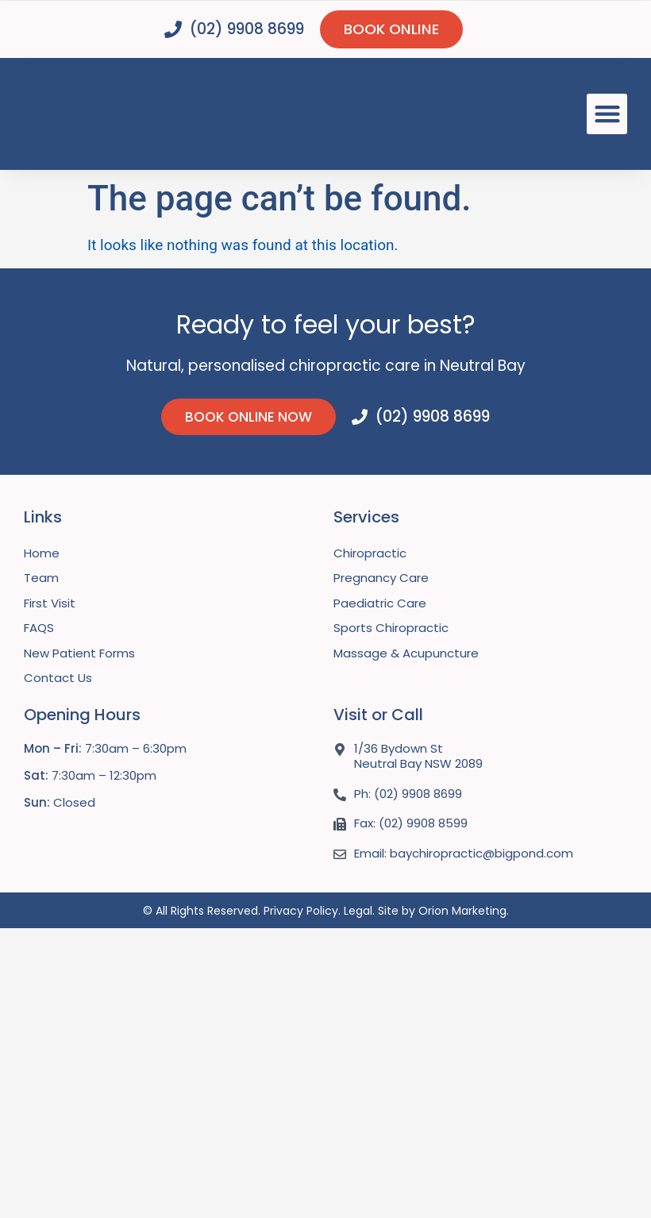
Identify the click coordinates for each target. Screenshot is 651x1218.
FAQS (39, 628)
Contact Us (58, 678)
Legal (358, 911)
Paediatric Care (379, 604)
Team (41, 578)
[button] (607, 114)
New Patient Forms (79, 654)
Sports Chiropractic (391, 628)
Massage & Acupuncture (406, 654)
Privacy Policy (301, 911)
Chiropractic (369, 553)
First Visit (49, 604)
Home (42, 553)
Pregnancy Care (381, 578)
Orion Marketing (462, 911)
